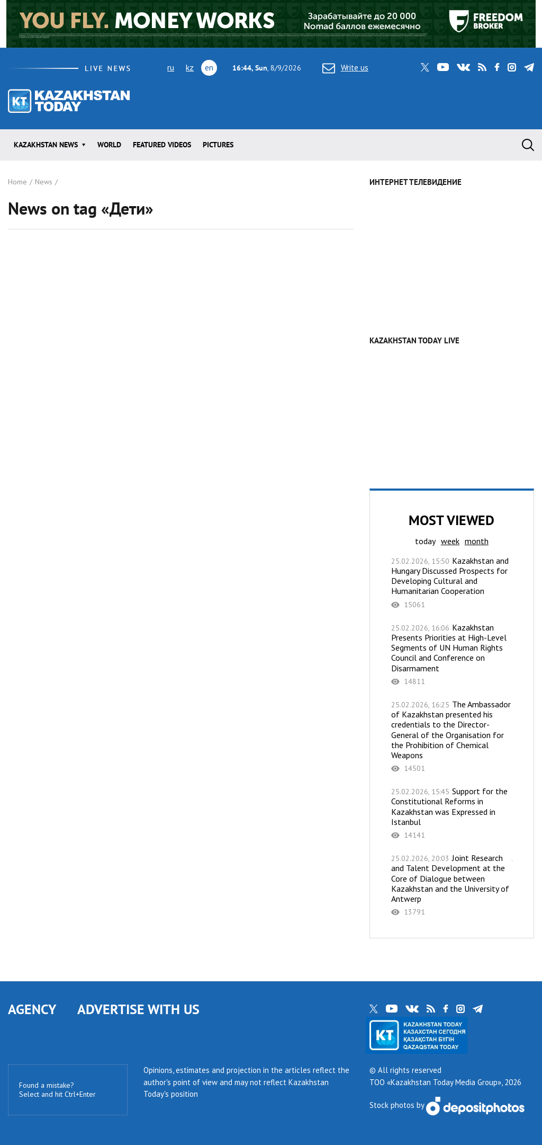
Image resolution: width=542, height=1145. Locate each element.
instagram (512, 67)
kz (190, 67)
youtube (443, 67)
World (109, 144)
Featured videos (162, 144)
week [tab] (450, 541)
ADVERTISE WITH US (138, 1009)
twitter (425, 67)
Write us (345, 68)
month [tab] (477, 541)
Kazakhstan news (46, 144)
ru (170, 67)
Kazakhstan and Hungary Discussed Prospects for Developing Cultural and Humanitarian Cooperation (451, 582)
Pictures (218, 144)
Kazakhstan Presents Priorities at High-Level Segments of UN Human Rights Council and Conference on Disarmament (451, 654)
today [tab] (425, 541)
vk (463, 67)
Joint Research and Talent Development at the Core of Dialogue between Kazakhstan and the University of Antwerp (451, 885)
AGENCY (32, 1009)
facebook (497, 67)
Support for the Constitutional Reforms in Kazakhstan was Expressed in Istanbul (451, 813)
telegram (529, 67)
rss (482, 67)
